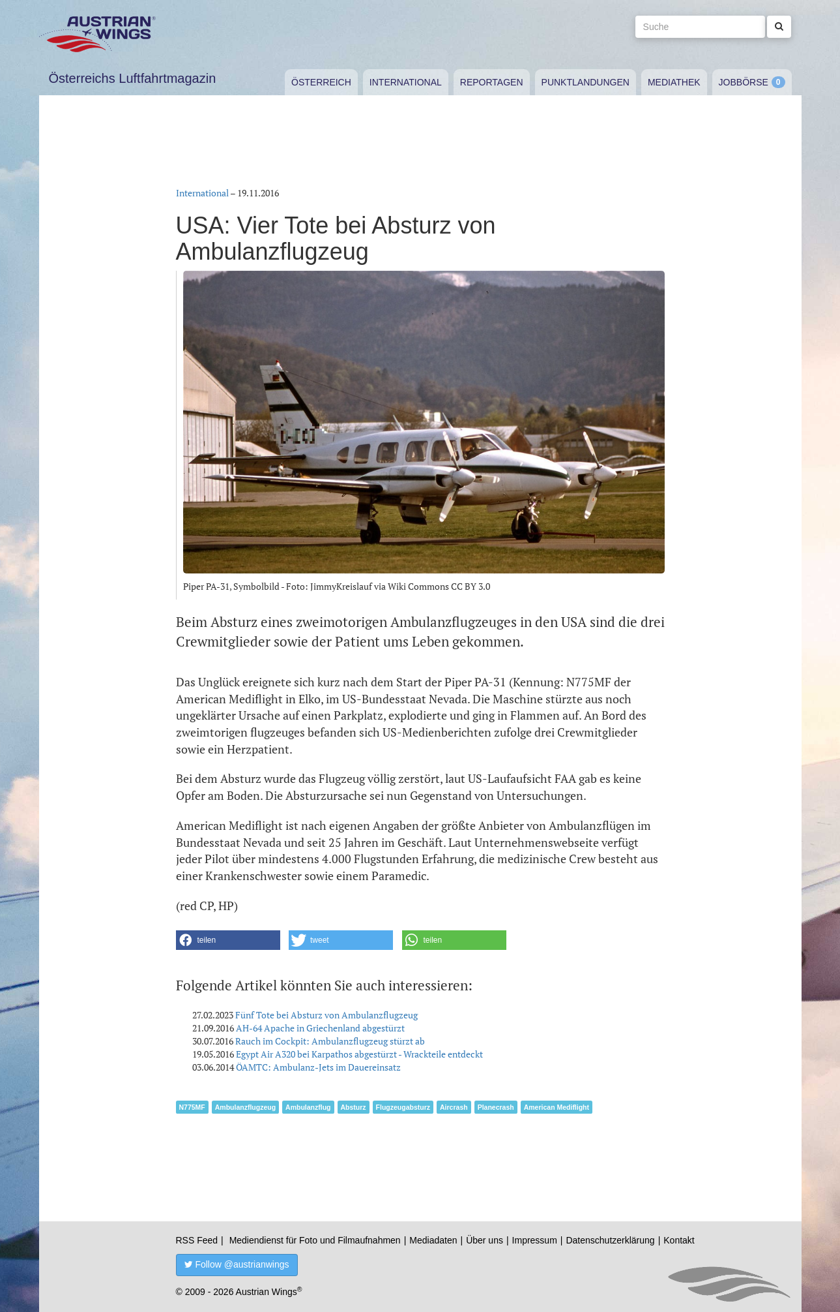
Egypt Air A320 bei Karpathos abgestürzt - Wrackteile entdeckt (359, 1054)
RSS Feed (197, 1240)
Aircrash (454, 1107)
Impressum (534, 1240)
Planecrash (496, 1107)
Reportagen (491, 82)
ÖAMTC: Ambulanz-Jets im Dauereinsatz (318, 1067)
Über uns (484, 1240)
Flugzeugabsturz (403, 1107)
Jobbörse (743, 82)
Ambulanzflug (307, 1107)
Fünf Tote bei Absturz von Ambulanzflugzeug (326, 1015)
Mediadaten (433, 1240)
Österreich (321, 82)
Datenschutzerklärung (610, 1240)
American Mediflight (556, 1107)
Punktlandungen (586, 82)
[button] (228, 940)
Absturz (353, 1107)
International (405, 82)
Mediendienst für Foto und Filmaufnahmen (315, 1240)
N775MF (192, 1107)
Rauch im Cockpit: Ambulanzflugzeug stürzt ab (330, 1041)
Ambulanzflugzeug (245, 1107)
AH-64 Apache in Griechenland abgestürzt (320, 1028)
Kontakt (678, 1240)
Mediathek (674, 82)
